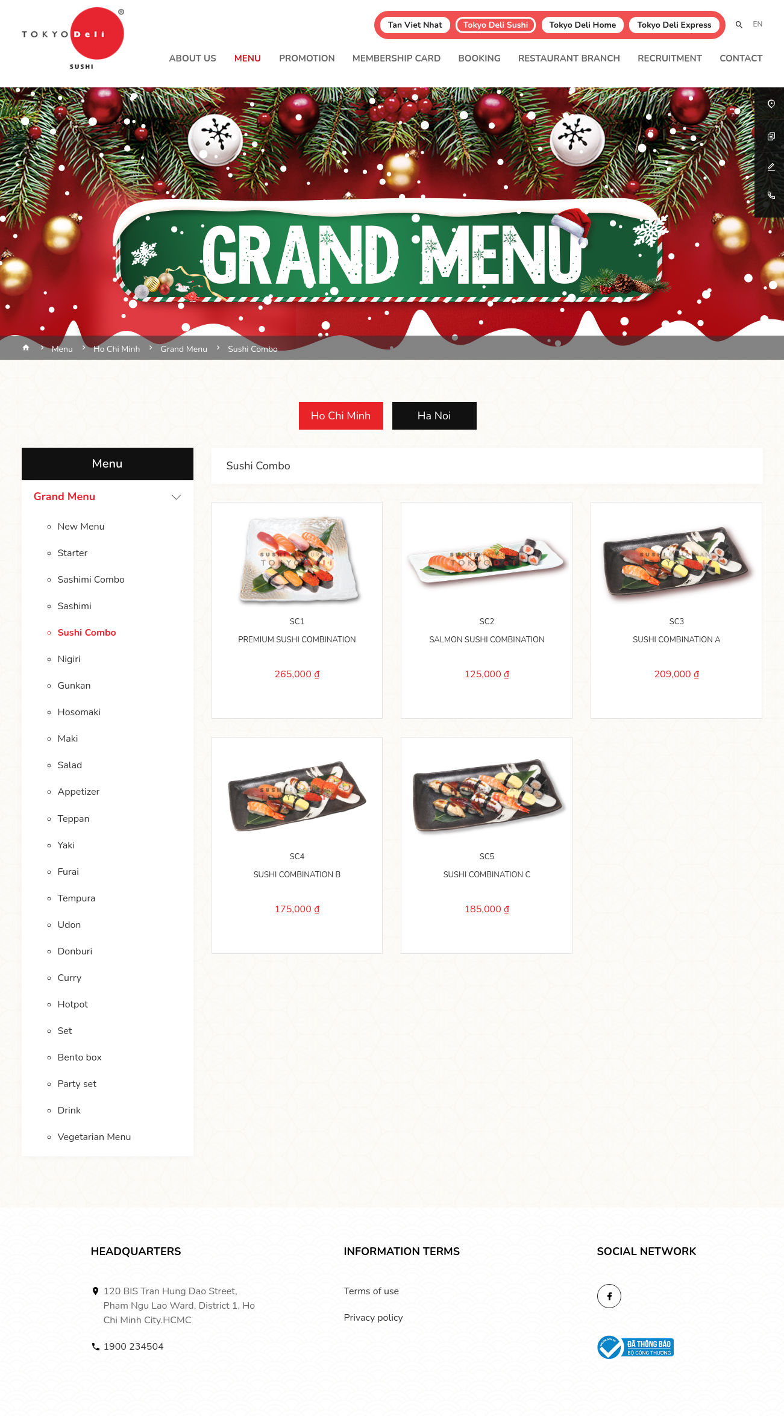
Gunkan (74, 685)
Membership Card (397, 58)
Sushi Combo (87, 632)
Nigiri (69, 659)
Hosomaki (79, 712)
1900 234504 (134, 1346)
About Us (192, 58)
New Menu (81, 526)
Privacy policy (373, 1317)
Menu (247, 58)
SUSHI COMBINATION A (676, 639)
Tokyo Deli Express (674, 25)
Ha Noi (434, 416)
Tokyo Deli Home (583, 25)
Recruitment (670, 58)
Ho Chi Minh (341, 416)
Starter (73, 553)
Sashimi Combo (91, 579)
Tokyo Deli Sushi (495, 25)
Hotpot (73, 1003)
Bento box (80, 1057)
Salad (70, 765)
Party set (77, 1083)
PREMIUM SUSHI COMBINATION (297, 639)
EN (758, 24)
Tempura (77, 897)
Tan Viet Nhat (415, 25)
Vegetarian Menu (94, 1136)
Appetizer (79, 791)
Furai (68, 871)
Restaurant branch (569, 58)
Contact (741, 58)
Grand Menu (65, 496)
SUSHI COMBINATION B (297, 874)
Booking (479, 58)
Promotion (306, 58)
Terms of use (372, 1290)
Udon (69, 924)
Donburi (75, 950)
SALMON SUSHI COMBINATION (486, 639)
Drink (69, 1110)
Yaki (66, 844)
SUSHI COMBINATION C (487, 874)
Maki (68, 738)
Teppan (74, 818)
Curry (70, 977)
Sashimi (75, 606)
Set (65, 1030)
